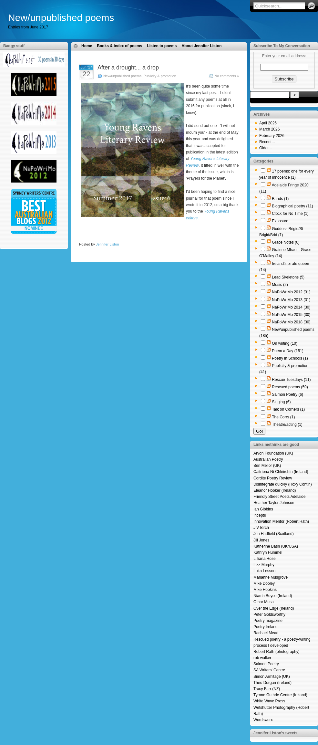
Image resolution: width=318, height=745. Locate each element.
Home (86, 46)
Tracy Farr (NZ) (266, 689)
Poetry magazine (267, 620)
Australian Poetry (268, 459)
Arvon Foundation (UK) (273, 453)
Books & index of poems (119, 46)
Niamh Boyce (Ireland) (272, 595)
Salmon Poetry (266, 664)
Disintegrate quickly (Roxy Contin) (282, 484)
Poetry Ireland (265, 626)
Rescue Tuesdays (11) (291, 379)
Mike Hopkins (265, 589)
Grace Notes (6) (285, 242)
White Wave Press (269, 701)
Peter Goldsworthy (269, 614)
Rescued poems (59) (290, 387)
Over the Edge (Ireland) (273, 608)
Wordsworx (263, 720)
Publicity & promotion (159, 76)
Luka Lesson (264, 571)
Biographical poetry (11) (292, 206)
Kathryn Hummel (267, 552)
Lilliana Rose (264, 558)
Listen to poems (162, 46)
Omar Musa (263, 602)
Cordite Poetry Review (272, 478)
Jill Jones (261, 540)
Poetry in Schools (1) (290, 358)
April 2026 (268, 123)
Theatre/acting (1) (287, 424)
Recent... (267, 142)
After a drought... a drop (128, 67)
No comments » (226, 76)
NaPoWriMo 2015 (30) (291, 314)
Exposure (280, 221)
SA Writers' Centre (269, 670)
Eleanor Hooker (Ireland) (274, 490)
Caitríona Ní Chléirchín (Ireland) (280, 471)
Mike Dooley (264, 583)
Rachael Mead (265, 633)
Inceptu (259, 515)
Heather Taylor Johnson (273, 502)
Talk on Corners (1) (288, 409)
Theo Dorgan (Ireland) (272, 682)
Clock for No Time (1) (290, 213)
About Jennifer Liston (201, 46)
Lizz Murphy (263, 564)
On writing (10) (284, 343)
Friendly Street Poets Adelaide (279, 496)
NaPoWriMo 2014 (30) (291, 307)
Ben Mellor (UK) (267, 465)
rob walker (262, 658)
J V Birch (261, 527)
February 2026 (271, 135)
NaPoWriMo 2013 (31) (291, 300)
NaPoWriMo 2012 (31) (291, 292)
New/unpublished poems (61, 17)
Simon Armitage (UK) (271, 676)
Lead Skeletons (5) (288, 277)
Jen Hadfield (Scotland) (273, 533)
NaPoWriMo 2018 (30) (291, 322)
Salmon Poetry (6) (287, 394)
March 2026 (269, 129)
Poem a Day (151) (287, 351)
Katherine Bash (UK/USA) (275, 546)
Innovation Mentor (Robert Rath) (281, 521)
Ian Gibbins (263, 509)
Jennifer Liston (107, 244)
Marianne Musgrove (270, 577)
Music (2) (280, 284)
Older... (265, 148)
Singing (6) (281, 402)
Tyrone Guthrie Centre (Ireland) (280, 695)
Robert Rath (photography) (276, 651)
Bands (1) (280, 198)
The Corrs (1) (283, 417)
